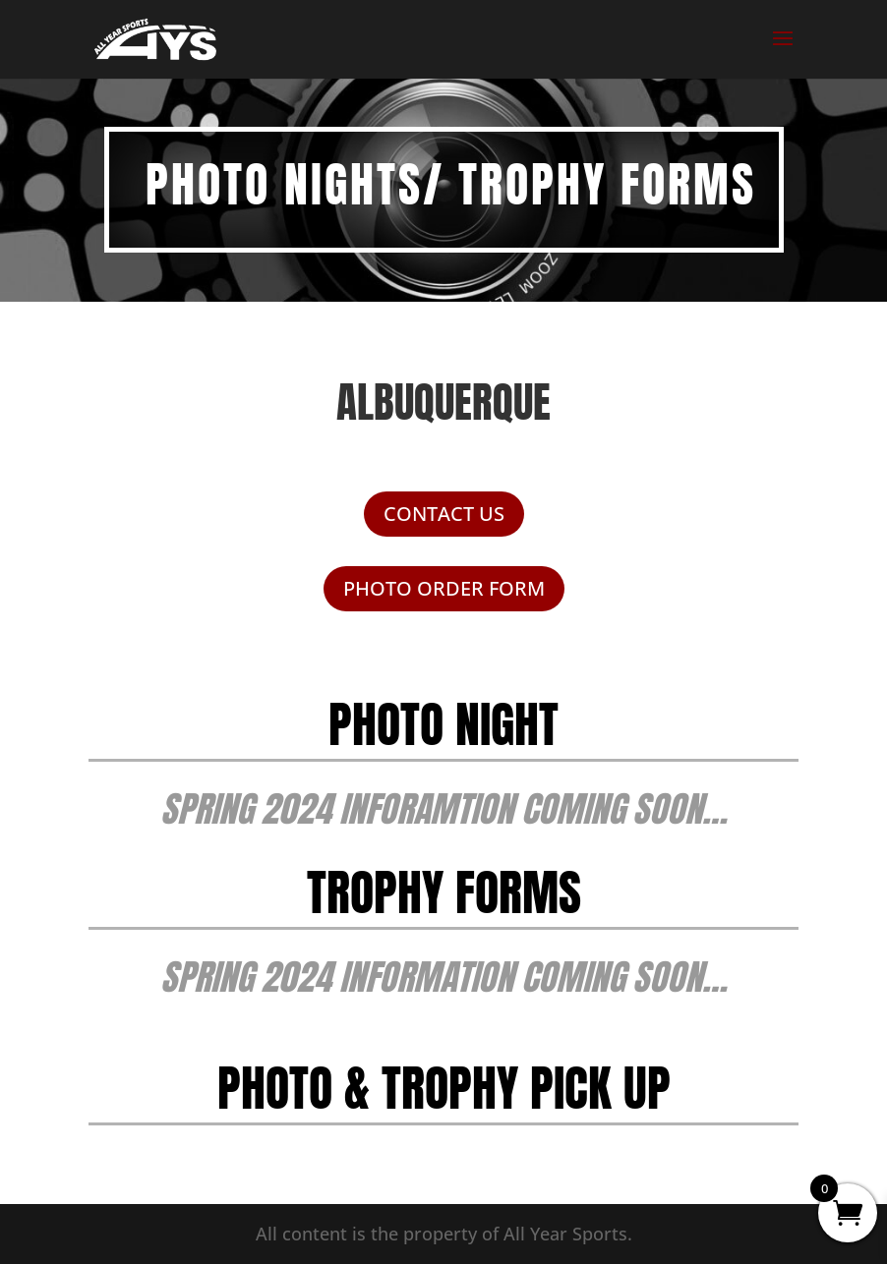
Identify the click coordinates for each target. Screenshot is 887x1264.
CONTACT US (444, 513)
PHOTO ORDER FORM (444, 588)
